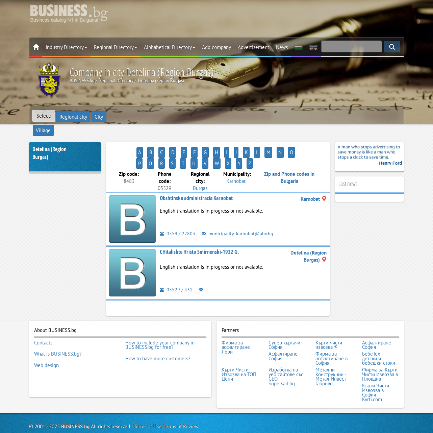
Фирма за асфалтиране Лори (236, 323)
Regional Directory (115, 47)
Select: (43, 116)
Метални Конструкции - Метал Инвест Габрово (330, 348)
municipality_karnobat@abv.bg (238, 210)
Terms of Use (147, 394)
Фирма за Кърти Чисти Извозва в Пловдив (380, 346)
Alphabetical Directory (169, 47)
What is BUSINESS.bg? (58, 327)
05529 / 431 (176, 266)
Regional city (73, 116)
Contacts (43, 318)
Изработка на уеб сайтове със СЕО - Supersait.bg (286, 348)
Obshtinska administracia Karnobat (196, 175)
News (282, 47)
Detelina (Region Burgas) (49, 141)
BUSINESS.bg (75, 394)
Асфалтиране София (376, 320)
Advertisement (253, 47)
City (100, 116)
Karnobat (236, 157)
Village (120, 116)
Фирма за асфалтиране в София (331, 332)
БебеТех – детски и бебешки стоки (378, 332)
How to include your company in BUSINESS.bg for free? (160, 320)
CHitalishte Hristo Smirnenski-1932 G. (199, 229)
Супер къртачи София (284, 320)
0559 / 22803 (177, 210)
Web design (46, 336)
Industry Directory (66, 47)
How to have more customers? (157, 332)
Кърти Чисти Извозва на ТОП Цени (239, 346)
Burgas (200, 165)
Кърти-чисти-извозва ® (329, 320)
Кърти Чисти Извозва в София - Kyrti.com (375, 362)
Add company (216, 47)
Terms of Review (181, 394)
